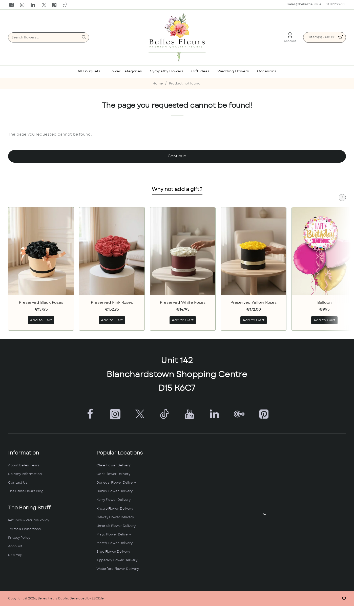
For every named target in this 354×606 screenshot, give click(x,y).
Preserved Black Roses (41, 303)
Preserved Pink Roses (112, 303)
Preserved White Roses (182, 303)
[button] (41, 320)
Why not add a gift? (177, 189)
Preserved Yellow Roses (254, 303)
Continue (177, 156)
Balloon (324, 303)
